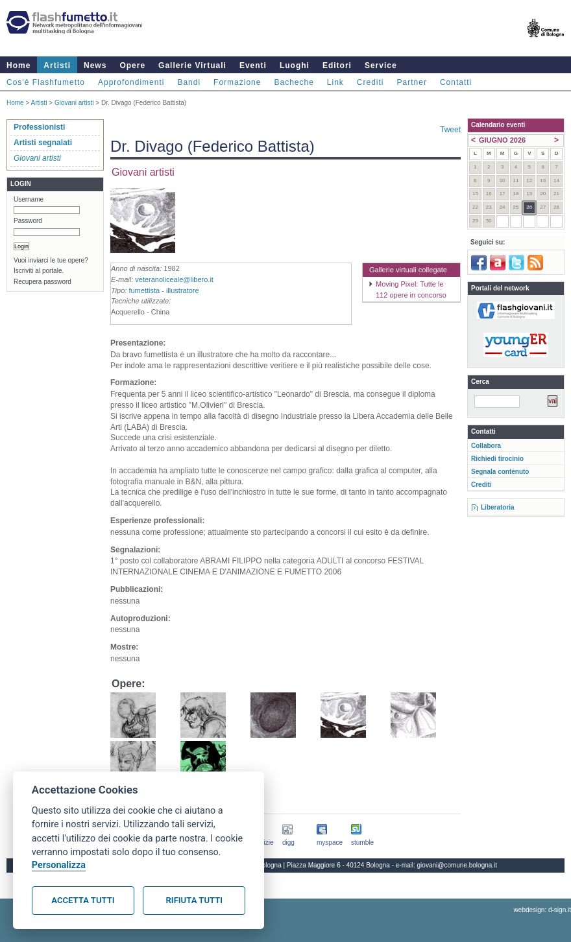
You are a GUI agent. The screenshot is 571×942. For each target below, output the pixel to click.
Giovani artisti (74, 102)
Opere (132, 65)
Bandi (188, 82)
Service (381, 65)
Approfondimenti (131, 82)
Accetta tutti (82, 900)
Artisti (57, 65)
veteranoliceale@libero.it (174, 279)
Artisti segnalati (43, 142)
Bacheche (293, 82)
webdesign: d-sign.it (542, 909)
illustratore (182, 290)
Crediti (370, 82)
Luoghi (295, 65)
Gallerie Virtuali (192, 65)
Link (335, 82)
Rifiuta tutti (194, 900)
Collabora (486, 445)
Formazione (237, 82)
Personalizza (59, 865)
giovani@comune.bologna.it (457, 865)
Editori (337, 65)
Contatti (456, 82)
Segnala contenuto (500, 471)
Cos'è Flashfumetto (45, 82)
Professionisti (39, 127)
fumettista (144, 290)
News (95, 65)
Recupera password (42, 281)
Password (28, 220)
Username (28, 199)
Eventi (253, 65)
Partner (412, 82)
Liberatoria (498, 507)
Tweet (450, 129)
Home (18, 65)
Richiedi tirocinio (497, 458)
